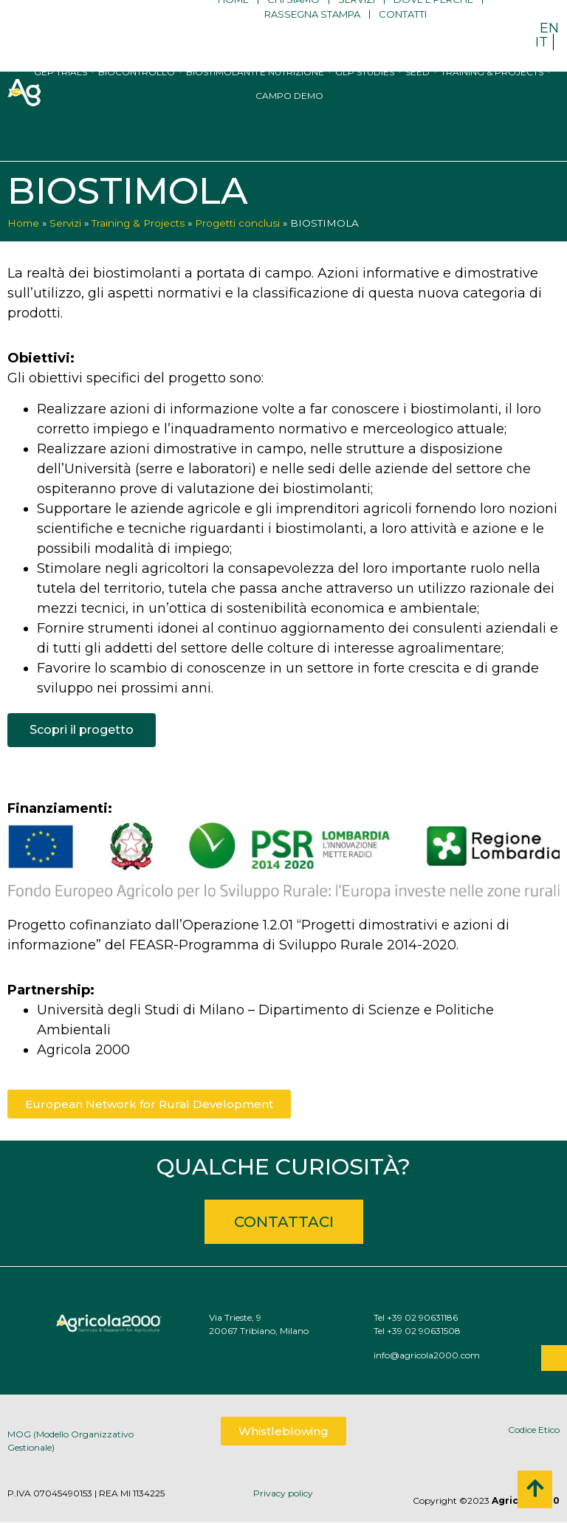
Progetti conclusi (237, 223)
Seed (417, 97)
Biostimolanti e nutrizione (255, 97)
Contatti (403, 37)
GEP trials (60, 97)
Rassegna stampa (312, 37)
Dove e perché (433, 22)
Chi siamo (293, 22)
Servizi (356, 22)
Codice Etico (534, 1429)
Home (233, 22)
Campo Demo (289, 120)
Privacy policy (283, 1493)
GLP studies (364, 97)
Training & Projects (492, 97)
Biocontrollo (136, 97)
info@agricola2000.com (471, 1355)
